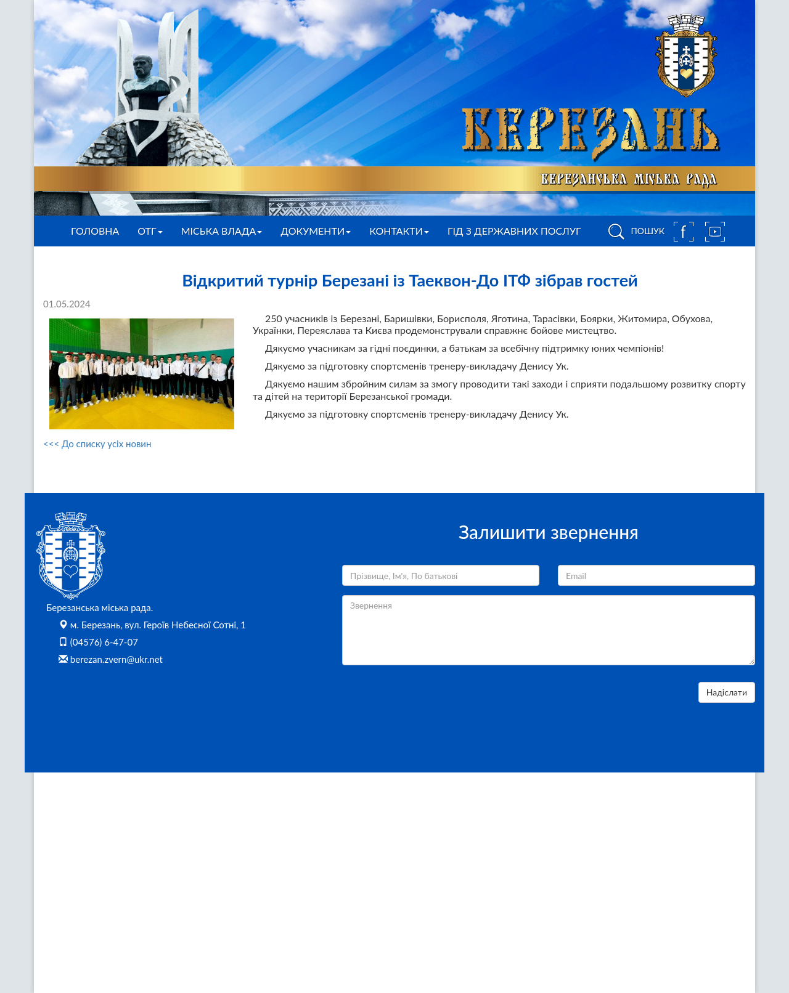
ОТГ (149, 231)
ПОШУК (634, 231)
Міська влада (222, 231)
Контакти (399, 231)
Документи (315, 231)
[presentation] (435, 706)
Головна (95, 231)
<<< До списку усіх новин (97, 443)
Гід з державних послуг (514, 231)
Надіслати (726, 692)
